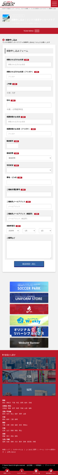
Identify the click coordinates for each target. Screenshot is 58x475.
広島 (3, 430)
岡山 (20, 430)
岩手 (13, 408)
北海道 (4, 408)
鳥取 (16, 430)
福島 (30, 408)
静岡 (16, 419)
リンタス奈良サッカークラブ (38, 8)
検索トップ (6, 449)
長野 (20, 414)
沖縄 (34, 442)
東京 (29, 363)
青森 (9, 408)
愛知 (3, 419)
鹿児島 (29, 442)
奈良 (20, 425)
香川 (7, 436)
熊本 (20, 442)
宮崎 (24, 442)
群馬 (21, 403)
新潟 (3, 414)
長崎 (12, 442)
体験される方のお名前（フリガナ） (23, 72)
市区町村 (13, 165)
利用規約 (38, 465)
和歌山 (25, 425)
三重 (12, 419)
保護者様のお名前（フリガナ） (21, 129)
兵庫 (7, 425)
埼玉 (17, 403)
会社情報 (29, 465)
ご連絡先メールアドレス (19, 202)
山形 (25, 408)
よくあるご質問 (31, 449)
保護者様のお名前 (16, 117)
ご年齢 (12, 84)
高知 (12, 436)
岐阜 (7, 419)
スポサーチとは (18, 449)
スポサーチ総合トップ (8, 8)
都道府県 (13, 153)
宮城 (21, 408)
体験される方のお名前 (18, 60)
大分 (16, 442)
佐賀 (7, 442)
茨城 (30, 403)
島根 (12, 430)
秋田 (17, 408)
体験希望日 (14, 226)
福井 (16, 414)
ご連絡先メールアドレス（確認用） (23, 214)
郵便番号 (13, 141)
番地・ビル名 (14, 177)
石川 (7, 414)
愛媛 (3, 436)
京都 (12, 425)
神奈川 (8, 403)
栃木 (25, 403)
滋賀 (16, 425)
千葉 (13, 403)
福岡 (29, 389)
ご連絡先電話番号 (16, 189)
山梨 (24, 414)
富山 (12, 414)
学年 (11, 100)
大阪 (29, 376)
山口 (7, 430)
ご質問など (11, 238)
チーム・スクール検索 (22, 8)
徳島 (16, 436)
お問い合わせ (11, 452)
